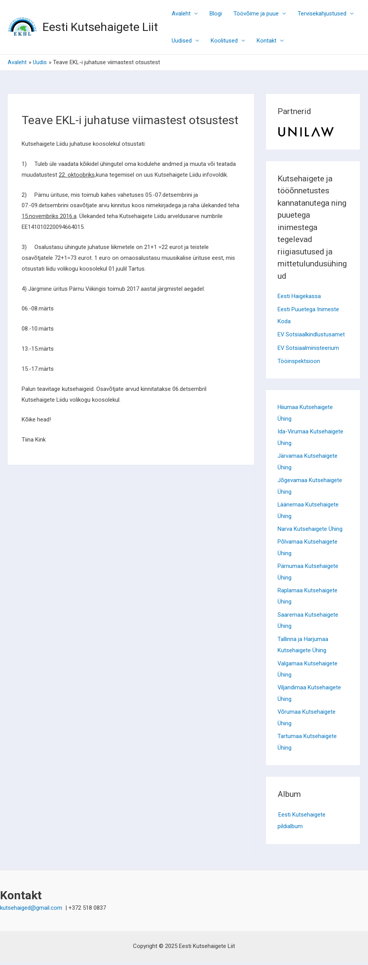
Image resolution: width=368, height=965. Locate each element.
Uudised (182, 40)
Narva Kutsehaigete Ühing (310, 529)
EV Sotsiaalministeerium (308, 346)
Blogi (216, 13)
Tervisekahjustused (322, 13)
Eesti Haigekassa (299, 296)
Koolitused (224, 40)
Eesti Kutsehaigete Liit (100, 27)
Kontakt (266, 40)
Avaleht (181, 13)
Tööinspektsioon (299, 359)
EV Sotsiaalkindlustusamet (311, 334)
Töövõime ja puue (256, 13)
